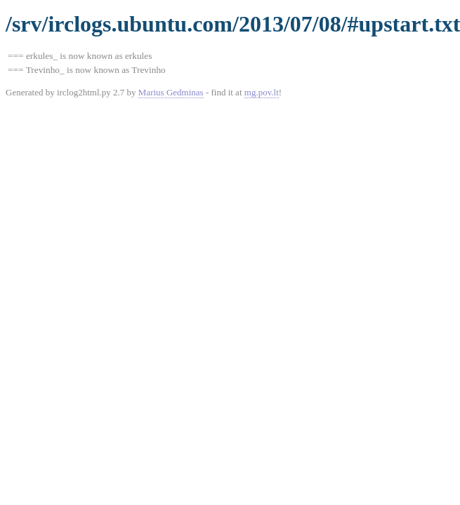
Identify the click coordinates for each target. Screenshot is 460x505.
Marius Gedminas (171, 92)
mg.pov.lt (261, 92)
